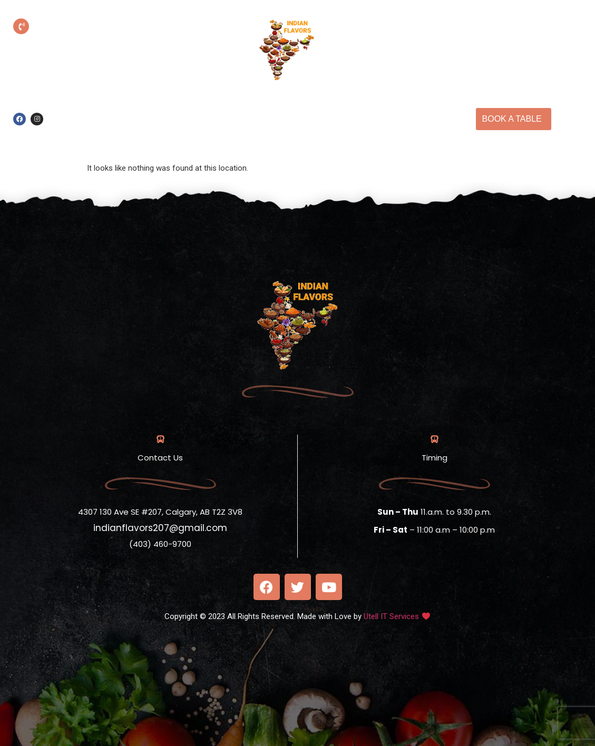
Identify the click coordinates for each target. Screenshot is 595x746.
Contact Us (312, 131)
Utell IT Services (391, 616)
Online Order (238, 107)
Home (292, 107)
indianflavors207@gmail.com (160, 528)
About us (337, 107)
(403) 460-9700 (91, 42)
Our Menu (391, 107)
